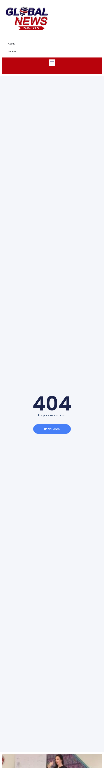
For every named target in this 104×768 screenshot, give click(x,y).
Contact (12, 51)
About (11, 43)
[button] (52, 62)
